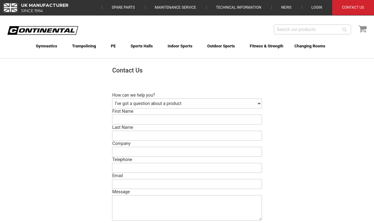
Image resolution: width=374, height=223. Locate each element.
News (286, 7)
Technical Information (238, 7)
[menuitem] (38, 46)
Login (316, 7)
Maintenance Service (175, 7)
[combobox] (312, 29)
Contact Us (353, 7)
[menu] (187, 42)
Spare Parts (123, 7)
